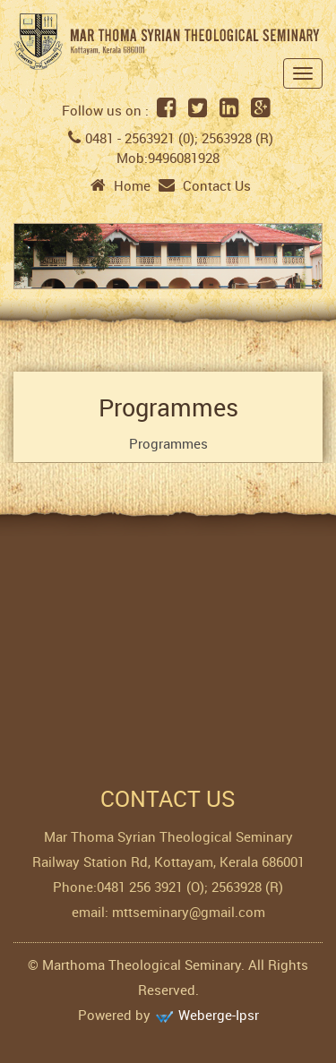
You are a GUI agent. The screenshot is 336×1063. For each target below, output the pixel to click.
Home (120, 185)
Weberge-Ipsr (218, 1015)
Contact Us (205, 185)
